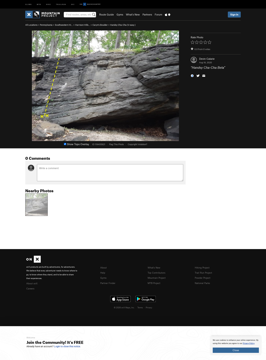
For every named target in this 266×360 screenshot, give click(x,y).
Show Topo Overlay (76, 144)
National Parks (203, 282)
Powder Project (203, 277)
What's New (133, 14)
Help (103, 272)
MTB (39, 4)
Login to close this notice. (67, 346)
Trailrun (61, 4)
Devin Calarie (207, 58)
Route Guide (106, 14)
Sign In (234, 14)
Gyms (120, 14)
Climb (28, 4)
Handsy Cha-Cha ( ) (123, 24)
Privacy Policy (248, 343)
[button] (192, 75)
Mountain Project (157, 277)
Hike (48, 4)
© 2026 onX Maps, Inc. (124, 307)
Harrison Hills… (82, 24)
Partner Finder (108, 282)
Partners (147, 14)
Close (236, 350)
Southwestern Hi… (64, 24)
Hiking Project (203, 267)
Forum (158, 14)
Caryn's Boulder (100, 24)
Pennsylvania (46, 24)
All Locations (31, 24)
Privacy (149, 307)
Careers (30, 288)
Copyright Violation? (137, 144)
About (103, 267)
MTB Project (155, 282)
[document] (236, 346)
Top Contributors (157, 272)
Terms (140, 307)
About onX (32, 283)
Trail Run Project (204, 272)
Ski (73, 4)
